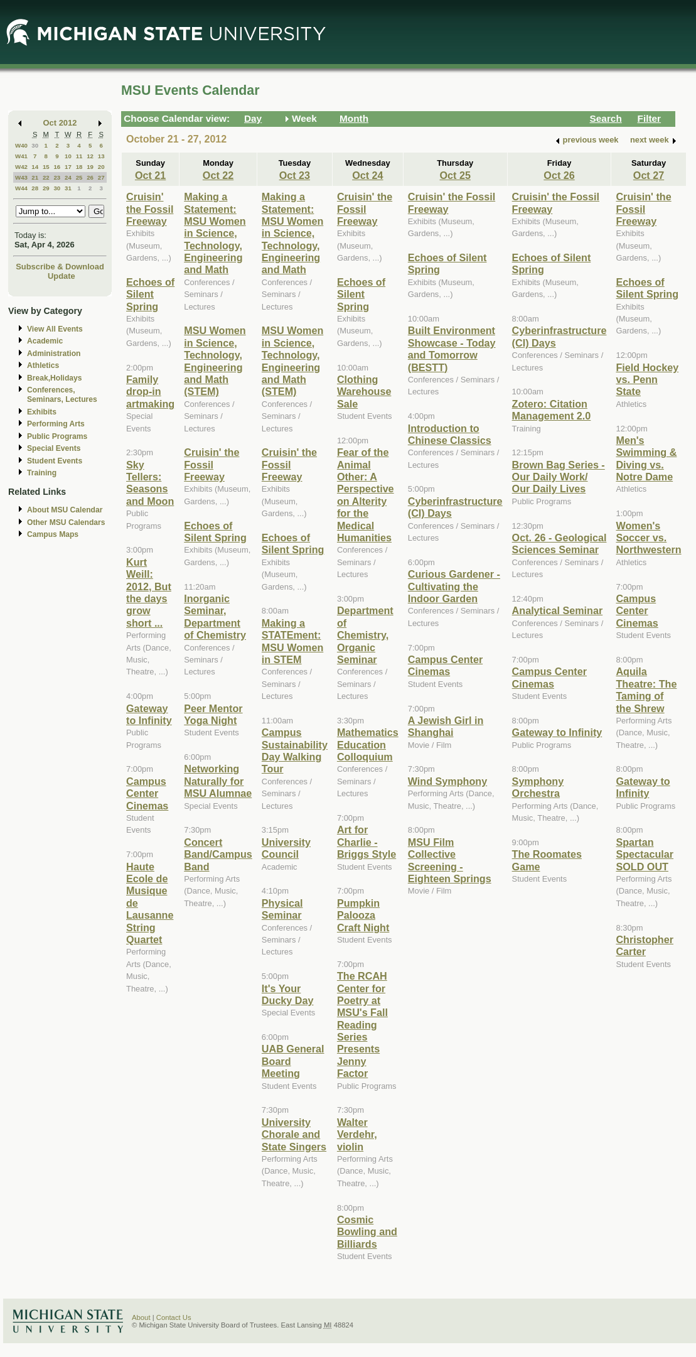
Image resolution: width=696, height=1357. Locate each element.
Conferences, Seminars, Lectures (62, 395)
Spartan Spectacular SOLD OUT (644, 854)
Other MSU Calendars (66, 522)
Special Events (53, 448)
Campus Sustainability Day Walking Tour (295, 750)
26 (90, 177)
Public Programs (57, 436)
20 (101, 166)
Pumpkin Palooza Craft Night (363, 915)
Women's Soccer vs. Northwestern (648, 538)
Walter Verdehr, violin (357, 1134)
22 (46, 177)
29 (46, 188)
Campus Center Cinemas (147, 793)
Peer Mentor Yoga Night (213, 714)
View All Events (55, 329)
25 (79, 177)
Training (41, 472)
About (141, 1317)
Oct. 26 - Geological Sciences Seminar (559, 543)
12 (90, 156)
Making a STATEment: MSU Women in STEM (292, 641)
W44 (21, 188)
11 (79, 156)
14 (34, 166)
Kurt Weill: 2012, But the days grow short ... (148, 592)
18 (79, 166)
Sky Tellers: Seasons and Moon (150, 483)
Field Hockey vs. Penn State (647, 379)
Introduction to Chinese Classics (449, 434)
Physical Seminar (282, 909)
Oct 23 (294, 175)
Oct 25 (454, 175)
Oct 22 (218, 175)
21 (34, 177)
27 (101, 177)
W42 (21, 166)
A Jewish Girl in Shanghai (446, 726)
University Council (286, 848)
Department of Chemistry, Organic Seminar (365, 635)
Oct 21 (150, 175)
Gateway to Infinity (149, 714)
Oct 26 (558, 175)
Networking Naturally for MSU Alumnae (218, 781)
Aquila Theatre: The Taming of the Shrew (646, 689)
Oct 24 (367, 175)
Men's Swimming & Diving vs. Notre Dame (646, 458)
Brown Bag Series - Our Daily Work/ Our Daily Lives (558, 477)
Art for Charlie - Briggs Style (366, 842)
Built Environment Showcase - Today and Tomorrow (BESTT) (452, 348)
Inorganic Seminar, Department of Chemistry (215, 617)
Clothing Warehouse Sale (364, 391)
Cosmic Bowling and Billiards (367, 1232)
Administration (53, 353)
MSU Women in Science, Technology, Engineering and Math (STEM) (214, 361)
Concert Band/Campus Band (218, 854)
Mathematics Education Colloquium (368, 744)
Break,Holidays (54, 378)
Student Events (54, 461)
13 (101, 156)
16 (56, 166)
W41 (21, 156)
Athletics (43, 365)
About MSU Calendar (64, 509)
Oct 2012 (60, 122)
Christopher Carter (644, 945)
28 (34, 188)
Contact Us (173, 1317)
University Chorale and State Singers (294, 1134)
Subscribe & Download (60, 266)
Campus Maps (52, 534)
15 (46, 166)
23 (56, 177)
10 (68, 156)
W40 (21, 145)
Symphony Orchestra (538, 787)
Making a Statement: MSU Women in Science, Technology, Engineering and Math (214, 233)
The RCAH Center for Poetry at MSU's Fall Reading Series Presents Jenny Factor (362, 1024)
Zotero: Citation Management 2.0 (551, 409)
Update (61, 276)
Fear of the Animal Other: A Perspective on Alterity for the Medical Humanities (365, 494)
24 (68, 177)
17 (68, 166)
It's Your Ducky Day (288, 994)
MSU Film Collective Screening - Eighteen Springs (449, 860)
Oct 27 (648, 175)
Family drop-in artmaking (150, 391)
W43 (21, 177)
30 (34, 145)
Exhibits (41, 412)
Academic (45, 341)
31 (68, 188)
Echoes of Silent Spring (150, 294)
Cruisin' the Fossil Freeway (149, 209)
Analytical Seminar (557, 610)
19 (90, 166)
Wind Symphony (447, 781)
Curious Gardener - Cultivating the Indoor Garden (454, 586)
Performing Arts (56, 423)
